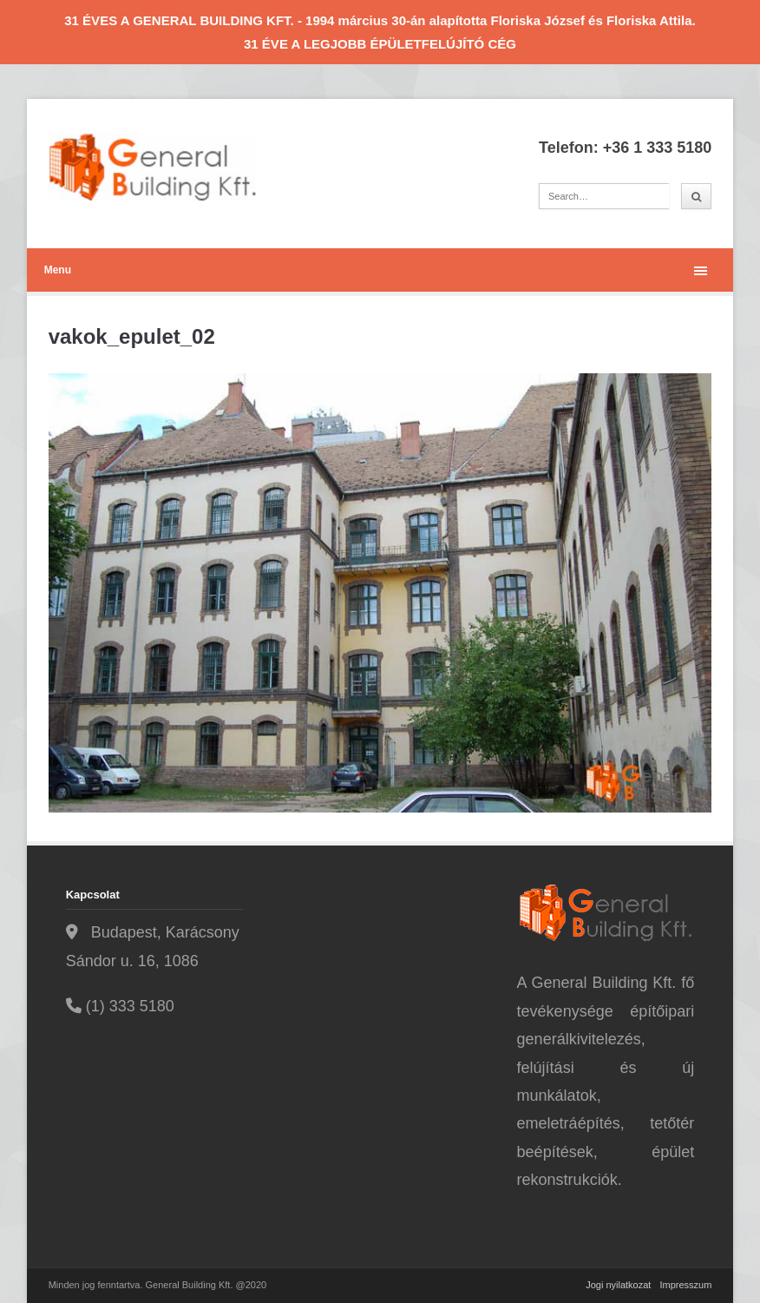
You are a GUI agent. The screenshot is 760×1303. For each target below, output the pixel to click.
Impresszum (685, 1285)
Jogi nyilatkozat (618, 1285)
